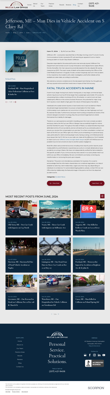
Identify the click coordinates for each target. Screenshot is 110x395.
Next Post (97, 183)
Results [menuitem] (61, 5)
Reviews (20, 359)
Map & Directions (94, 346)
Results (19, 356)
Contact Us (19, 366)
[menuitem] (8, 392)
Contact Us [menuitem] (80, 5)
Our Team (20, 348)
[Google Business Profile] (85, 355)
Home (20, 341)
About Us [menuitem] (35, 5)
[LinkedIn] (99, 355)
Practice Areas (19, 352)
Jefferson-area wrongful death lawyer (72, 139)
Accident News (60, 177)
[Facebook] (90, 355)
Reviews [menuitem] (68, 5)
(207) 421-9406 (94, 4)
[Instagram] (94, 355)
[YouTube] (104, 355)
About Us (20, 345)
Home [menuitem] (29, 5)
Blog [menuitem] (74, 5)
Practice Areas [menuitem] (51, 5)
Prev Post (54, 183)
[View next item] (14, 102)
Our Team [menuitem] (42, 5)
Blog (19, 363)
